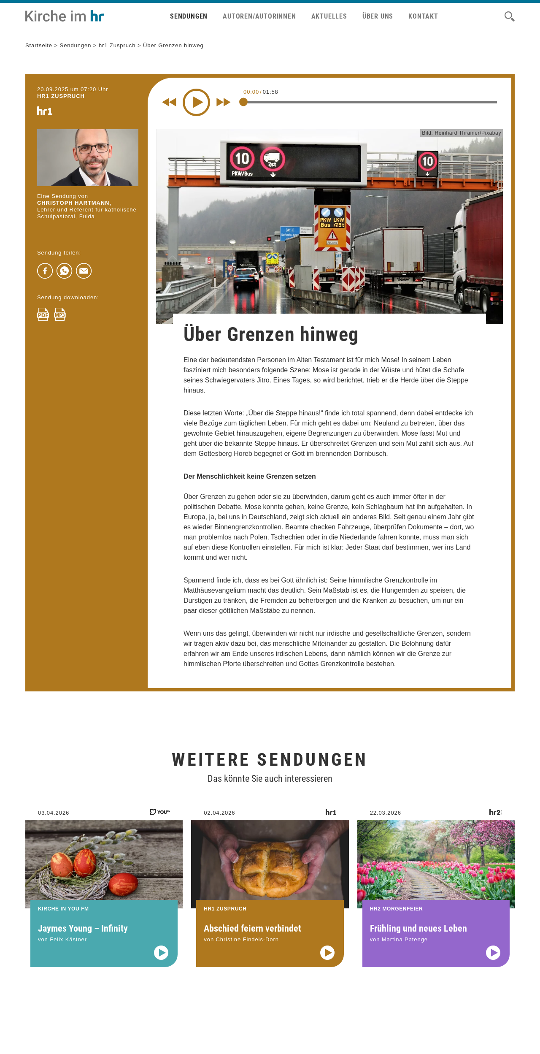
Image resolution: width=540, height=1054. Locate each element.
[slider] (243, 102)
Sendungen (189, 16)
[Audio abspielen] (161, 964)
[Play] (196, 102)
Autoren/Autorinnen (259, 16)
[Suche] (510, 16)
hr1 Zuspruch (117, 45)
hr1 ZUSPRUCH (61, 96)
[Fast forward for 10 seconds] (223, 102)
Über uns (377, 16)
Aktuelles (329, 16)
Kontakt (423, 16)
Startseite (38, 45)
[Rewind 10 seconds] (169, 102)
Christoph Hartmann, (74, 203)
